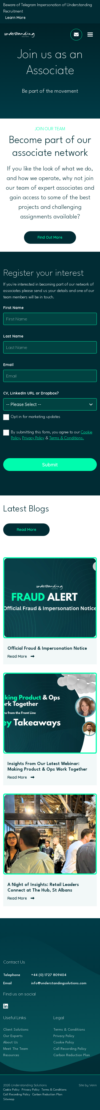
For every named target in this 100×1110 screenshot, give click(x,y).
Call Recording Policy (69, 1049)
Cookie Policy (63, 1042)
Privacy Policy (33, 438)
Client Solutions (16, 1029)
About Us (10, 1042)
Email (8, 364)
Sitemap (8, 1099)
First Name (13, 307)
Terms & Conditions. (66, 438)
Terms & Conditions (69, 1029)
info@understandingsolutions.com (58, 983)
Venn (93, 1085)
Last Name (13, 336)
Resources (11, 1055)
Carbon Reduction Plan (71, 1055)
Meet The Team (15, 1049)
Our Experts (13, 1036)
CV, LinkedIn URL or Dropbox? (31, 393)
